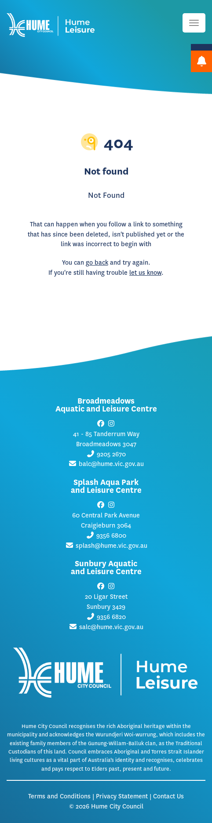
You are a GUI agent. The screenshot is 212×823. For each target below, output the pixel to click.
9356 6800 (111, 536)
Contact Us (168, 796)
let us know (145, 273)
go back (97, 263)
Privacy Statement (122, 796)
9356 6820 (111, 617)
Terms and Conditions (59, 796)
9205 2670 (111, 454)
